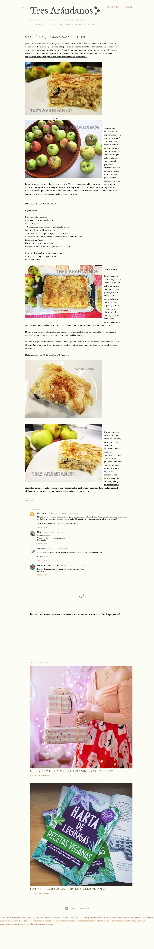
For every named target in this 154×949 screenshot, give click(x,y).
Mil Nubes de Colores (46, 513)
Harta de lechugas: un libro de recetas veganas (67, 889)
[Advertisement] (81, 639)
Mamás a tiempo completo (48, 565)
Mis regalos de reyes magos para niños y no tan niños (71, 771)
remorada (41, 549)
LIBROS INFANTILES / (67, 24)
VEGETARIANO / (37, 24)
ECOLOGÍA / (51, 24)
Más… (93, 24)
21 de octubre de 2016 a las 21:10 (57, 549)
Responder (42, 527)
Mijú (39, 532)
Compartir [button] (29, 501)
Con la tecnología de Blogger (77, 908)
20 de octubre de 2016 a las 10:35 (67, 513)
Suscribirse (113, 7)
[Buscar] (128, 7)
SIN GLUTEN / (84, 24)
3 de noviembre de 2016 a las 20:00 (73, 565)
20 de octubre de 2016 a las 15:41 (53, 532)
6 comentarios (44, 893)
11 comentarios (44, 775)
